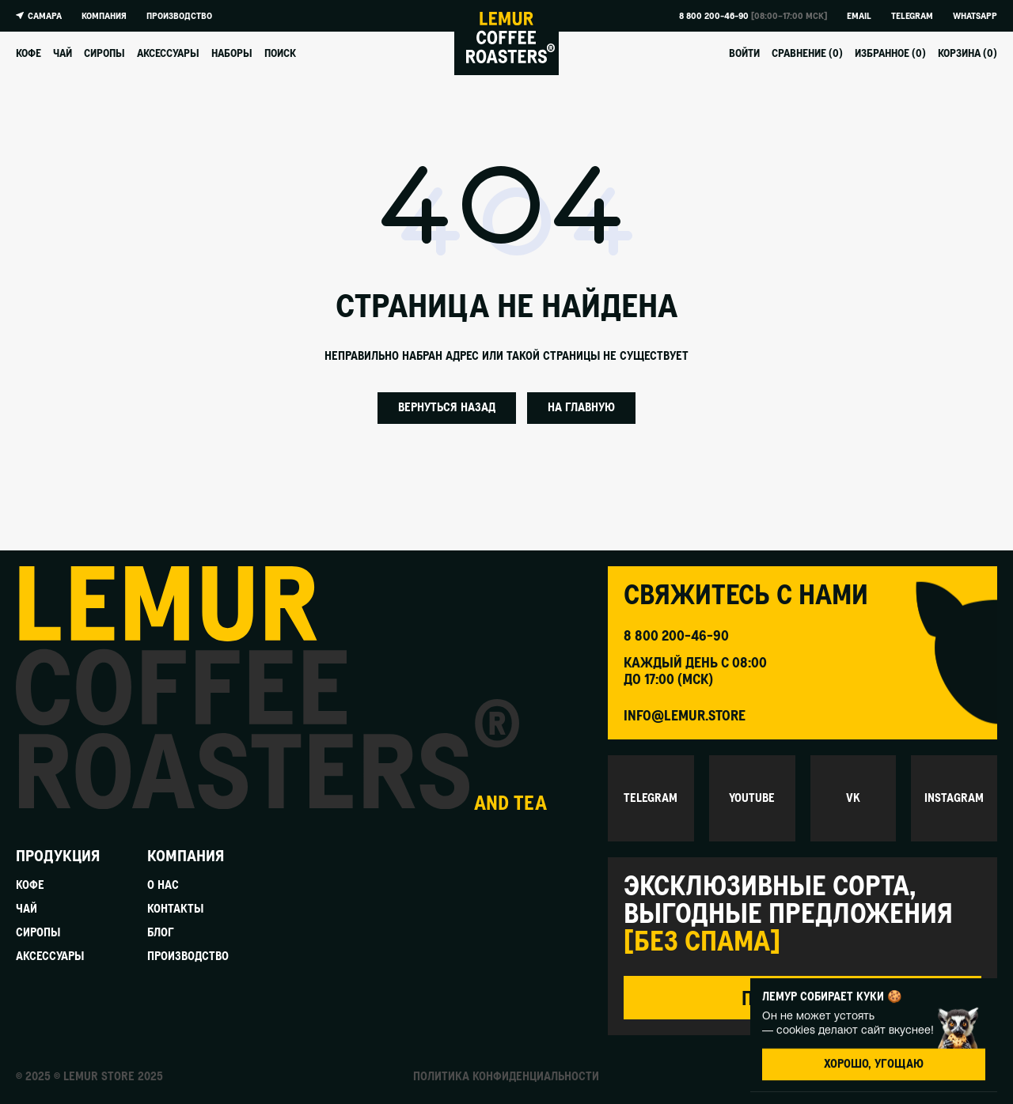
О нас (163, 886)
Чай (62, 54)
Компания (104, 15)
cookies (795, 1029)
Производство (179, 15)
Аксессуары (168, 54)
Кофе (28, 54)
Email (859, 15)
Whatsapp (975, 15)
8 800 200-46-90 (714, 15)
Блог (160, 934)
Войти (744, 54)
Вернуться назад (446, 408)
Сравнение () (807, 54)
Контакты (175, 910)
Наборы (231, 54)
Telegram (912, 15)
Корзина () (967, 54)
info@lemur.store (685, 716)
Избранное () (890, 54)
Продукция (58, 856)
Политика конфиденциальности (506, 1077)
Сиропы (104, 54)
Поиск (280, 54)
